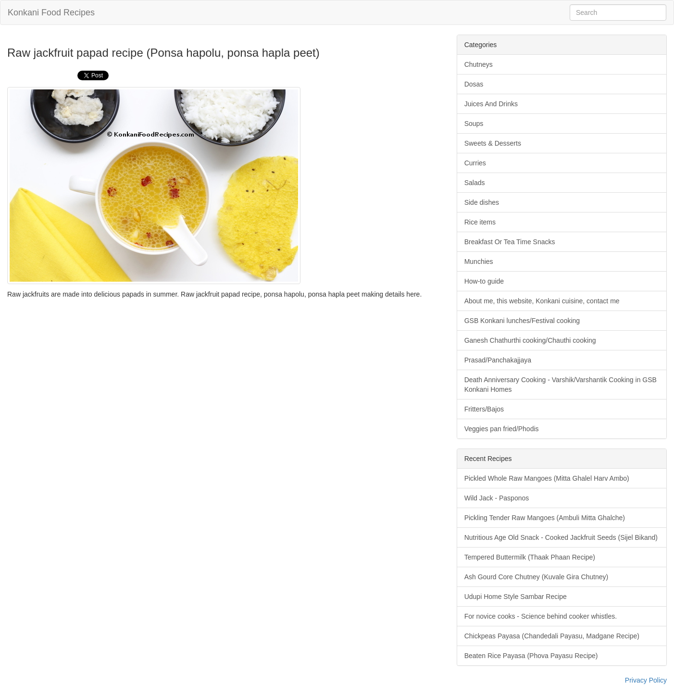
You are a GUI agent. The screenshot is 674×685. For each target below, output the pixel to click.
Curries (475, 163)
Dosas (474, 84)
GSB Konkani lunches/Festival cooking (522, 320)
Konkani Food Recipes (51, 12)
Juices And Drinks (491, 104)
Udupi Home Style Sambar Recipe (515, 596)
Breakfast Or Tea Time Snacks (509, 242)
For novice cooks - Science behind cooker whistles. (540, 616)
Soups (474, 123)
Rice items (480, 222)
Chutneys (478, 64)
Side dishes (481, 202)
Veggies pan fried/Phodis (501, 429)
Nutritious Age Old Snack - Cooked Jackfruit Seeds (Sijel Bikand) (561, 537)
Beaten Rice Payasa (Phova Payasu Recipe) (531, 656)
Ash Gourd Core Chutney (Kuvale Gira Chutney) (536, 577)
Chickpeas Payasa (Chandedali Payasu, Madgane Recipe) (551, 636)
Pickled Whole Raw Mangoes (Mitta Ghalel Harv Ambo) (546, 478)
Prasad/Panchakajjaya (497, 360)
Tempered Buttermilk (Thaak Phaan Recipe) (529, 557)
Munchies (478, 261)
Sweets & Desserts (492, 143)
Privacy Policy (646, 680)
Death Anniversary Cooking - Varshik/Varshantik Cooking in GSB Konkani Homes (560, 384)
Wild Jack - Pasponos (496, 498)
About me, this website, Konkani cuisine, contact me (542, 301)
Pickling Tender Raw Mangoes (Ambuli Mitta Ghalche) (544, 518)
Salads (474, 183)
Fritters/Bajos (484, 409)
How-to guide (484, 281)
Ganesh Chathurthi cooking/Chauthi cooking (530, 340)
